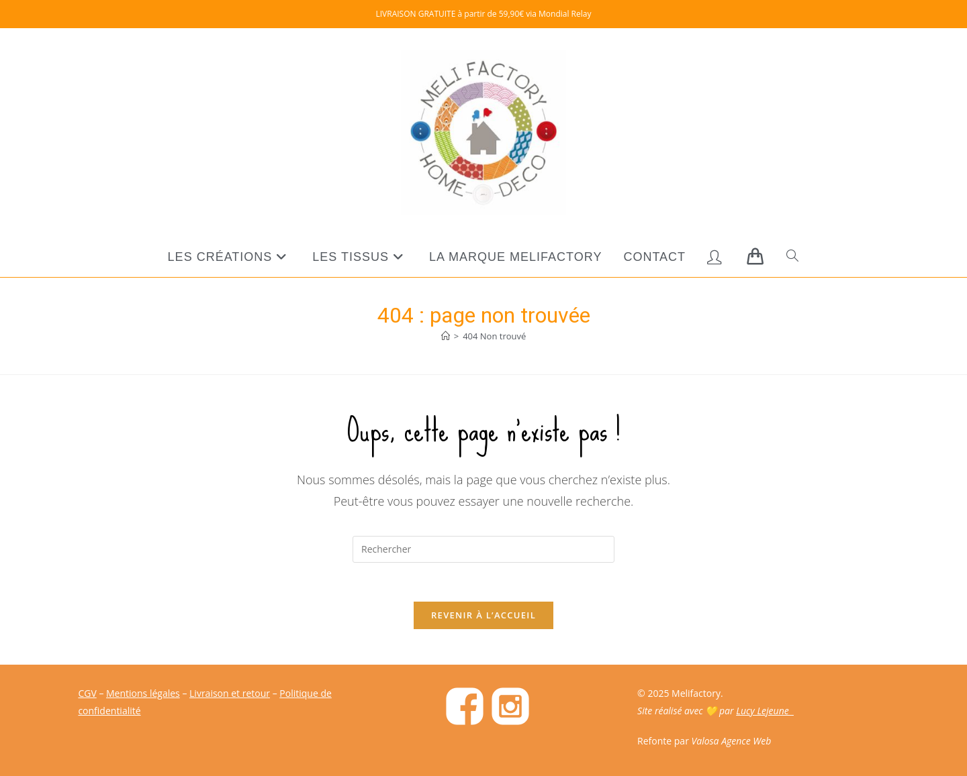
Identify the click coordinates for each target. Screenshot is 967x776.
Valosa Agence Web (732, 740)
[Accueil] (445, 336)
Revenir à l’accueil (483, 617)
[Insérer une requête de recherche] (483, 549)
